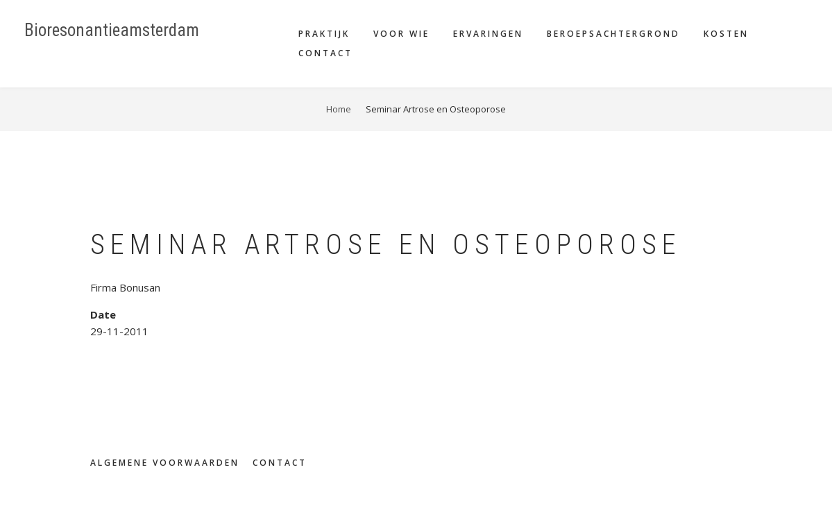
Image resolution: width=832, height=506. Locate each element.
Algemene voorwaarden (164, 463)
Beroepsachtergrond (613, 34)
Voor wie (401, 34)
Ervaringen (488, 34)
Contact (325, 53)
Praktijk (324, 34)
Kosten (726, 34)
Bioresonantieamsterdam (111, 30)
